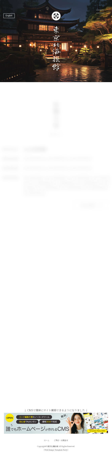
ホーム (46, 440)
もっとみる (92, 207)
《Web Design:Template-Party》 (56, 450)
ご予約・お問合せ (61, 440)
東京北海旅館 (52, 446)
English (9, 16)
